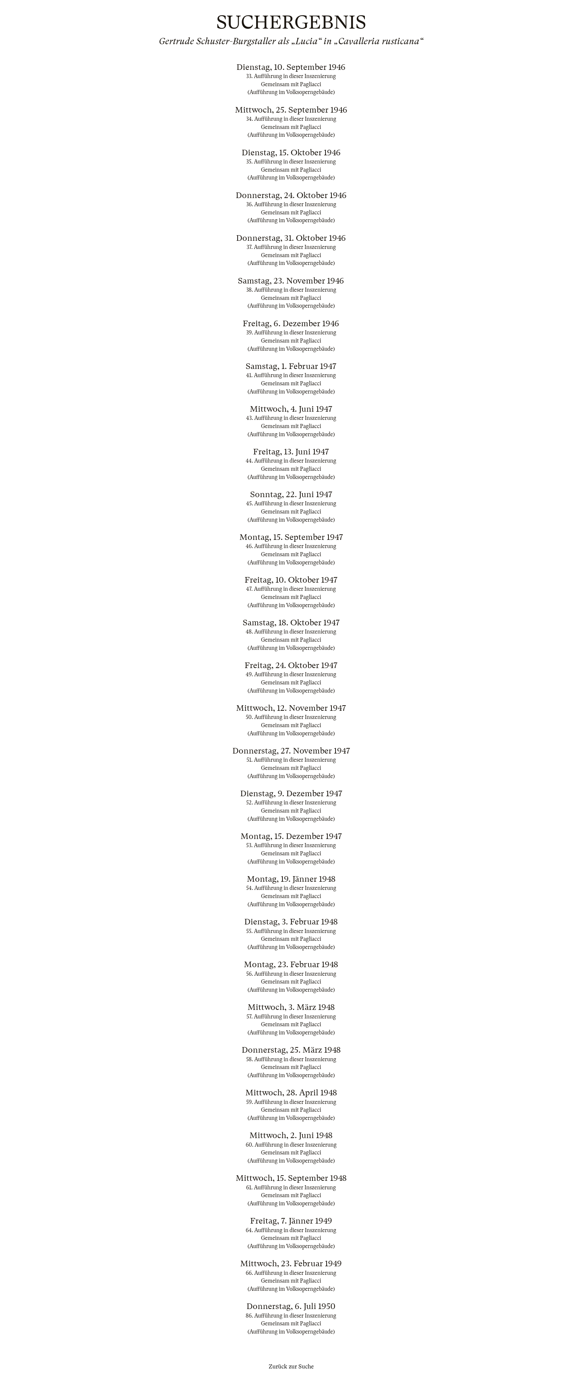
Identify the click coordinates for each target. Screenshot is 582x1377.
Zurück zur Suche (291, 1366)
